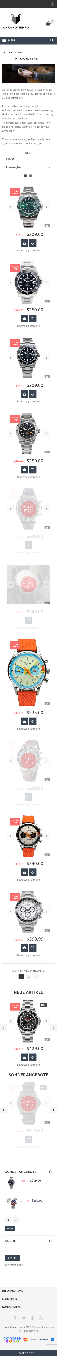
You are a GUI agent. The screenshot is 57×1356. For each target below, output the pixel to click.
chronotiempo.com (13, 1327)
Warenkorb (24, 1057)
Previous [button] (8, 1220)
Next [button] (16, 1220)
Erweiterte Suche (14, 1264)
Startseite (4, 52)
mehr (10, 1228)
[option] (28, 1034)
